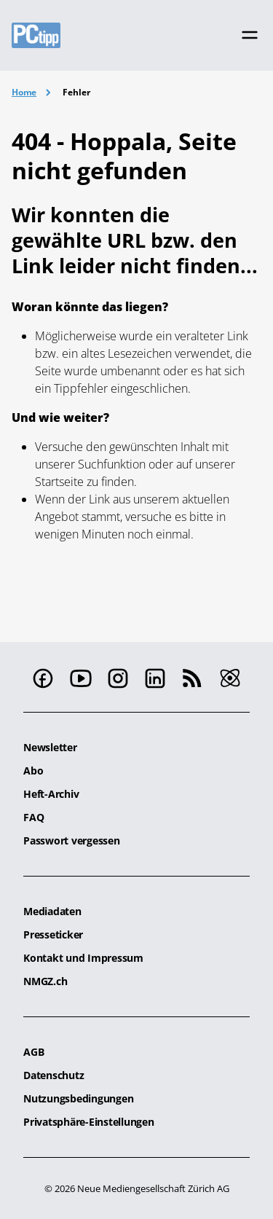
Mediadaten (52, 911)
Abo (33, 770)
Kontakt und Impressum (83, 958)
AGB (33, 1052)
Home (24, 92)
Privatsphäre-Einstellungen (88, 1122)
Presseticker (53, 934)
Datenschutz (53, 1075)
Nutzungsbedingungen (78, 1098)
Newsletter (50, 747)
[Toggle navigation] (249, 35)
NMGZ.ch (45, 981)
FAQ (33, 817)
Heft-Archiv (51, 794)
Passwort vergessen (71, 840)
